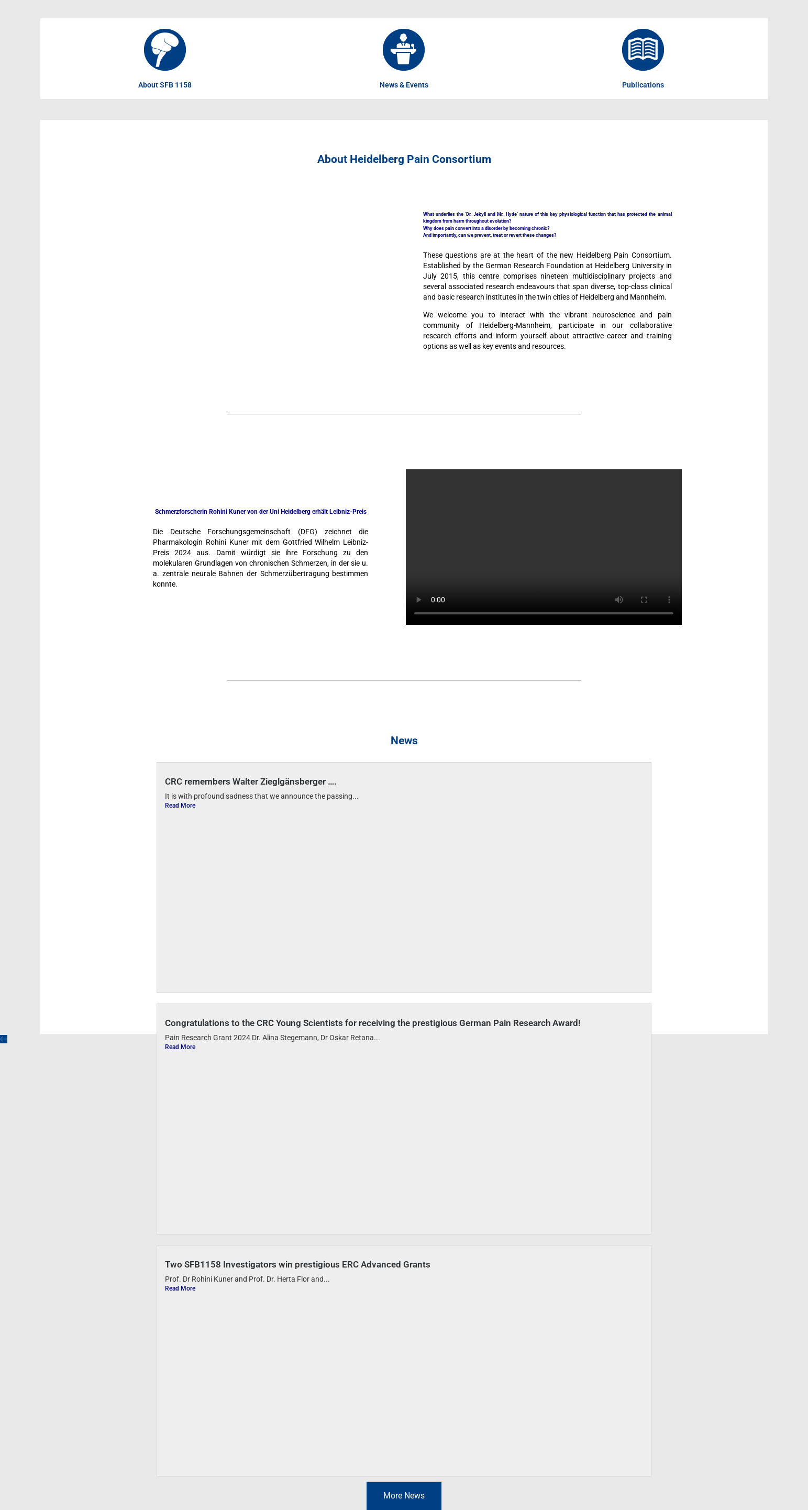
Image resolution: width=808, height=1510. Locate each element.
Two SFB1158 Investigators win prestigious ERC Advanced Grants (297, 1264)
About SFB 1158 (165, 85)
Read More (180, 805)
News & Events (404, 85)
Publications (643, 85)
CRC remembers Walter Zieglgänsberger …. (251, 781)
